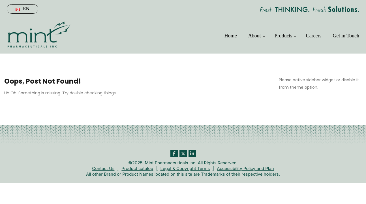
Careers (314, 36)
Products (283, 36)
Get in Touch (346, 36)
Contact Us (103, 168)
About (254, 36)
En (22, 8)
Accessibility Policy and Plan (245, 168)
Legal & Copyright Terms (185, 168)
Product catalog (137, 168)
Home (230, 36)
